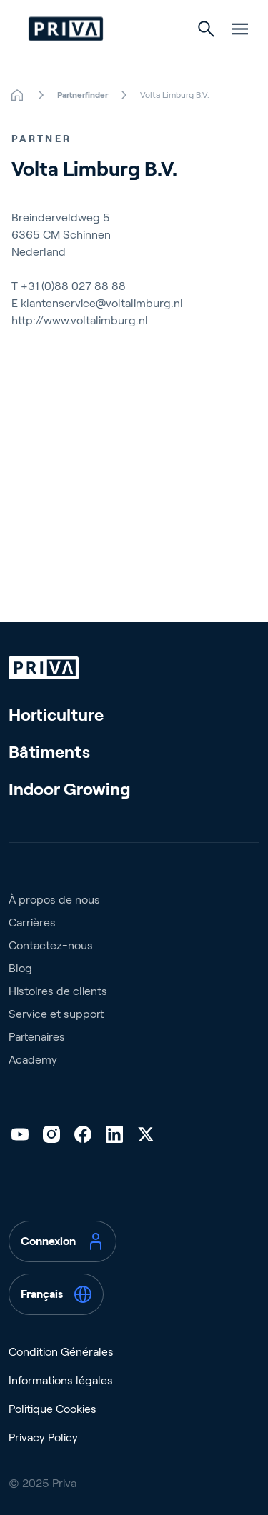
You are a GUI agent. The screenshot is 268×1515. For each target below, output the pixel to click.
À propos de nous (54, 900)
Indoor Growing (70, 789)
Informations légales (61, 1380)
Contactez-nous (51, 945)
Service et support (56, 1014)
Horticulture (56, 714)
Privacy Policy (43, 1437)
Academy (33, 1060)
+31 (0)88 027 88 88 (73, 286)
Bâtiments (49, 751)
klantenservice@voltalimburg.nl (102, 303)
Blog (20, 968)
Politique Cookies (52, 1409)
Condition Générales (61, 1352)
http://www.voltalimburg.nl (79, 320)
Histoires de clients (58, 991)
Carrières (32, 922)
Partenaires (37, 1037)
